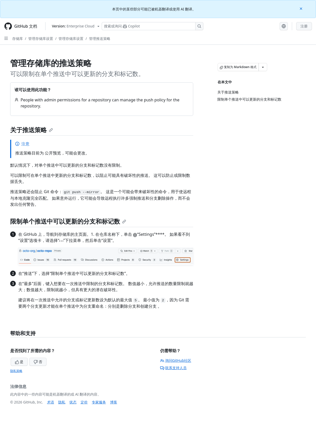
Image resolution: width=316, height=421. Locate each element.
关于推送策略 (31, 130)
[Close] (301, 8)
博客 (113, 402)
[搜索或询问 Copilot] (152, 26)
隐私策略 (16, 371)
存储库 (17, 38)
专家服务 (99, 402)
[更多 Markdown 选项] (263, 67)
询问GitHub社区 (175, 360)
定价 (84, 402)
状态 (73, 402)
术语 (50, 402)
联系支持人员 (173, 367)
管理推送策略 (99, 38)
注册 (304, 26)
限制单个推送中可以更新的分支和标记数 (68, 221)
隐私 (61, 402)
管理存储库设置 (40, 38)
